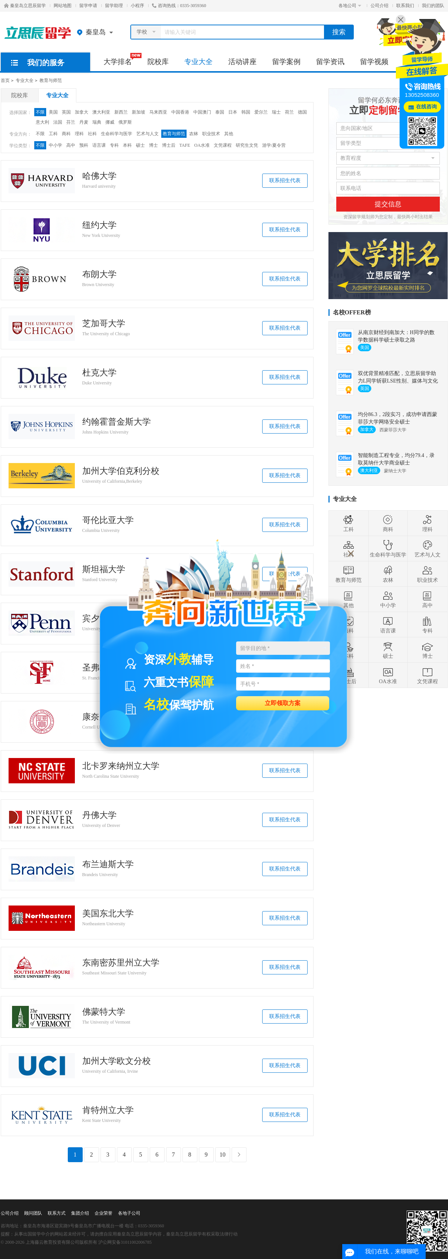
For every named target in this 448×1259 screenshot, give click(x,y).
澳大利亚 (101, 112)
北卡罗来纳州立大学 (120, 766)
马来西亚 (158, 112)
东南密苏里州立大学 (120, 962)
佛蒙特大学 (103, 1012)
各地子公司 (129, 1213)
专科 (114, 145)
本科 (127, 145)
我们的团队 (433, 5)
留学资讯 (330, 62)
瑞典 (96, 122)
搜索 (339, 32)
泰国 (219, 112)
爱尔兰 (261, 112)
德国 (302, 112)
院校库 (158, 62)
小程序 (137, 5)
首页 (5, 80)
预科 (83, 145)
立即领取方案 (283, 702)
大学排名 (122, 59)
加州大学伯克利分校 (120, 471)
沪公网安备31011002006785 (125, 1242)
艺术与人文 (147, 133)
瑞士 (276, 112)
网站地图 (63, 5)
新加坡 (138, 112)
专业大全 (198, 62)
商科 (66, 133)
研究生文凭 (247, 145)
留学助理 (114, 5)
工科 (53, 133)
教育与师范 (50, 80)
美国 (53, 112)
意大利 (42, 122)
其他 (228, 133)
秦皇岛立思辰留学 (25, 5)
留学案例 (286, 62)
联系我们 (405, 5)
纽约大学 (99, 225)
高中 (70, 145)
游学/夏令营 (274, 145)
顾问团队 (33, 1213)
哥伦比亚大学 (108, 520)
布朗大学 (99, 274)
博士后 (168, 145)
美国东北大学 (108, 913)
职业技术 (211, 133)
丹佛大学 (99, 815)
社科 (92, 133)
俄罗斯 (125, 122)
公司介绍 (379, 5)
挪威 (109, 122)
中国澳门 (202, 112)
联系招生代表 (285, 180)
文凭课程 (223, 145)
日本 (232, 112)
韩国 (245, 112)
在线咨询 (426, 107)
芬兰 (70, 122)
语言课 (99, 145)
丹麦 (83, 122)
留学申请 (88, 5)
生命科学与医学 (116, 133)
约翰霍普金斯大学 (116, 422)
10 (223, 1154)
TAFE (184, 145)
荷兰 (289, 112)
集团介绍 (80, 1213)
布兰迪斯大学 (108, 864)
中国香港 (180, 112)
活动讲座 (242, 62)
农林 (193, 133)
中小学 (55, 145)
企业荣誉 (103, 1213)
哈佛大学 (99, 176)
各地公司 (350, 5)
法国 (57, 122)
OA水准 (202, 145)
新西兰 (121, 112)
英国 (66, 112)
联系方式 (57, 1213)
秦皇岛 (96, 32)
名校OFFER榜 (352, 312)
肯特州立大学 (108, 1110)
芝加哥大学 (103, 323)
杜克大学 (99, 372)
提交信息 (388, 204)
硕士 (140, 145)
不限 (40, 112)
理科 (79, 133)
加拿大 (81, 112)
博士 (153, 145)
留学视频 (374, 62)
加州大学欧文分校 (116, 1061)
